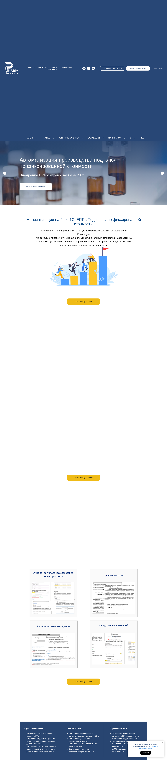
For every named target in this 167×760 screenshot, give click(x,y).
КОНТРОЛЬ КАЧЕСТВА (69, 138)
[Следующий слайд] (162, 173)
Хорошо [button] (146, 753)
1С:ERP (30, 138)
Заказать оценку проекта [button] (137, 68)
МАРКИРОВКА (114, 138)
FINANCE (46, 138)
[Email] (93, 68)
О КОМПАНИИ (66, 67)
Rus (155, 68)
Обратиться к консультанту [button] (112, 68)
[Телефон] (88, 68)
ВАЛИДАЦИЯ (94, 138)
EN (160, 68)
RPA (142, 138)
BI (130, 138)
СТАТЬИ (54, 67)
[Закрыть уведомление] (162, 743)
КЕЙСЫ (31, 67)
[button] (36, 186)
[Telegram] (84, 68)
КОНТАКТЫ (52, 69)
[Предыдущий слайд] (4, 173)
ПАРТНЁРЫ (43, 67)
